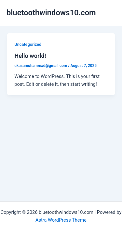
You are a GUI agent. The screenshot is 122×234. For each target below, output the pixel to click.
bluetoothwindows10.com (51, 12)
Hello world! (30, 55)
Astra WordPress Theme (61, 220)
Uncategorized (27, 44)
